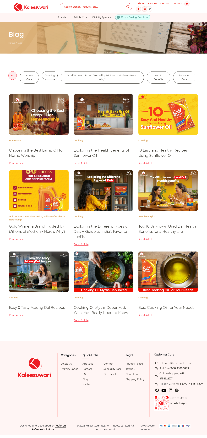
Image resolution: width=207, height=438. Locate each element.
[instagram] (177, 390)
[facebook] (157, 390)
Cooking (50, 75)
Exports (152, 3)
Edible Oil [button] (79, 17)
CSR (84, 374)
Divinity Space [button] (100, 17)
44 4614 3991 (196, 383)
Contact (165, 3)
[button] (139, 9)
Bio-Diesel (110, 374)
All (12, 75)
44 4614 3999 (180, 383)
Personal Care (184, 77)
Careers (87, 369)
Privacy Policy (134, 363)
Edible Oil (66, 363)
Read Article (16, 163)
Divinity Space (69, 369)
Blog (85, 379)
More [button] (177, 3)
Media (86, 384)
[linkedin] (170, 390)
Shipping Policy (135, 379)
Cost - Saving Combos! (134, 17)
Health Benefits (158, 77)
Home (11, 42)
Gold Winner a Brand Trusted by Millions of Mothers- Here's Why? (102, 77)
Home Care (29, 77)
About (141, 3)
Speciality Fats (112, 369)
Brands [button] (62, 17)
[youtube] (163, 390)
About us (87, 363)
